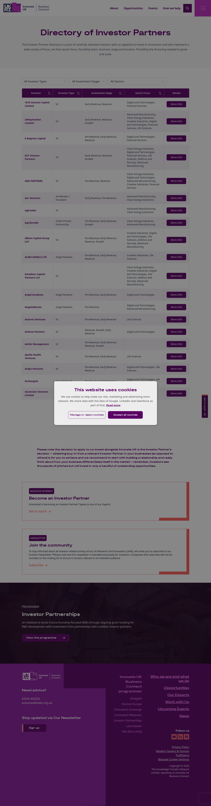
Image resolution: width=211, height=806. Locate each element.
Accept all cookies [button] (125, 414)
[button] (87, 415)
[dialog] (105, 403)
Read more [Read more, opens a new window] (113, 405)
